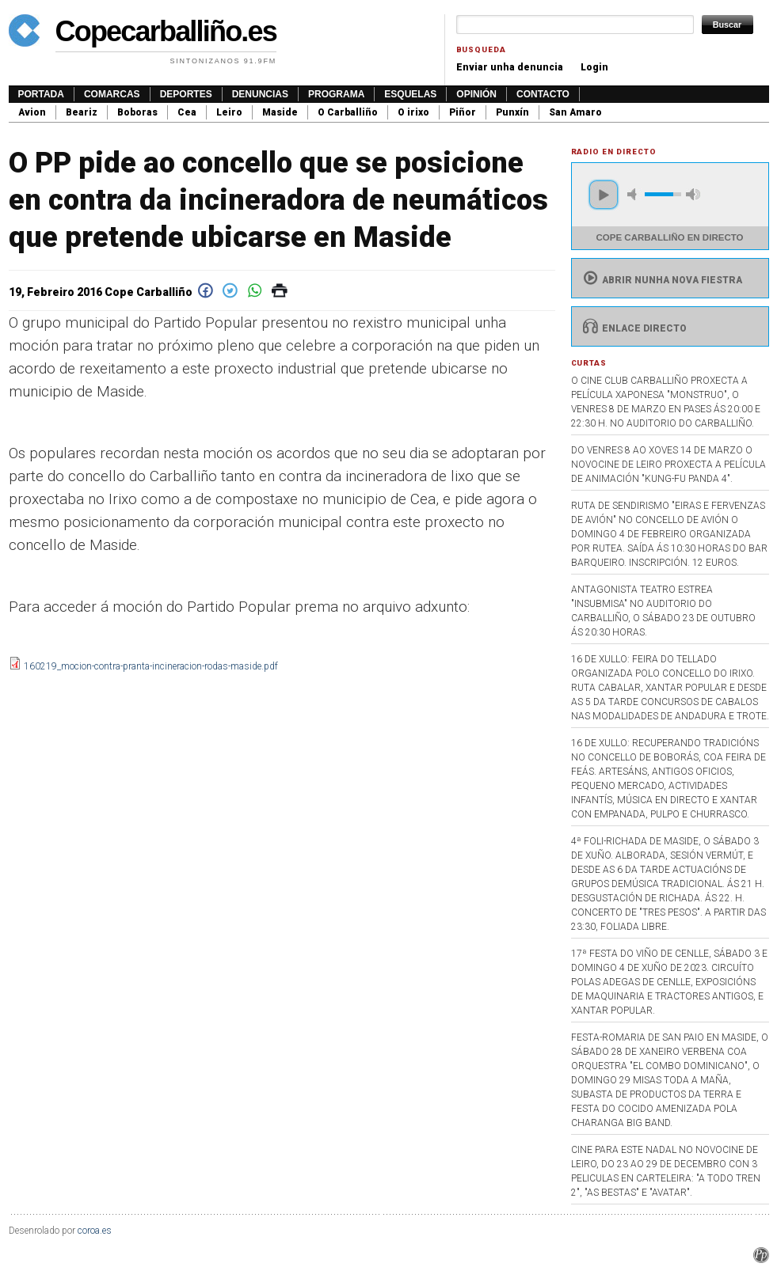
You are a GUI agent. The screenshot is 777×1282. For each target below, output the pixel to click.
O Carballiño (348, 112)
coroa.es (95, 1230)
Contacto (542, 94)
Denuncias (260, 94)
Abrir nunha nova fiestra (661, 280)
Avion (32, 112)
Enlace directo (633, 328)
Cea (186, 112)
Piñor (462, 112)
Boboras (137, 112)
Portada (41, 94)
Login (594, 67)
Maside (280, 112)
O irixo (413, 112)
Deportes (186, 94)
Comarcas (112, 94)
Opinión (476, 94)
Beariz (81, 112)
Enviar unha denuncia (509, 67)
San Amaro (575, 112)
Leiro (229, 112)
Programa (336, 94)
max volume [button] (693, 194)
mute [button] (634, 194)
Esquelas (410, 94)
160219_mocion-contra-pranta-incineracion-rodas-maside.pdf (151, 666)
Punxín (512, 112)
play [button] (603, 195)
